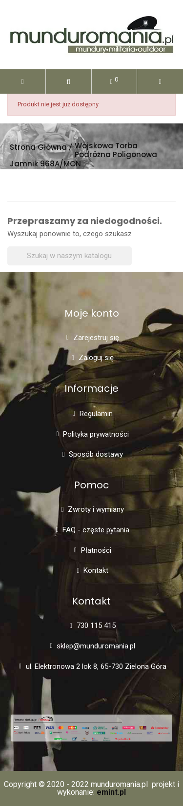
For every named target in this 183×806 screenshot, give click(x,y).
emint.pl (111, 792)
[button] (68, 81)
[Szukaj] (69, 255)
